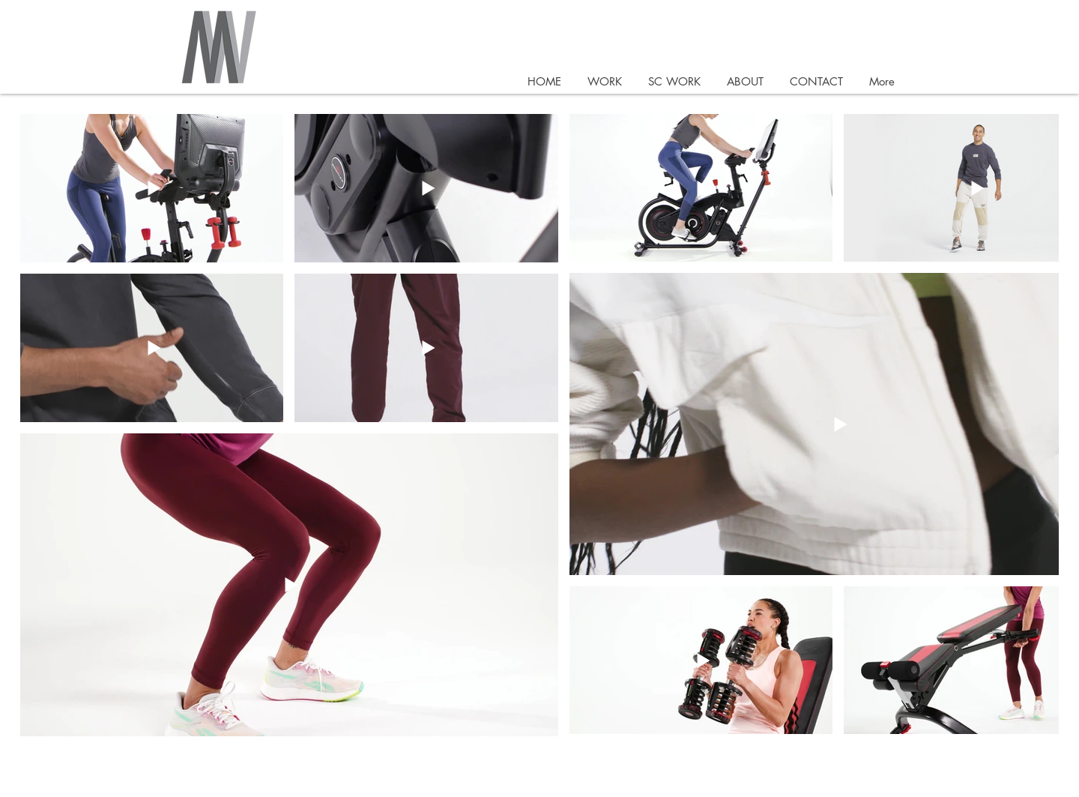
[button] (604, 81)
